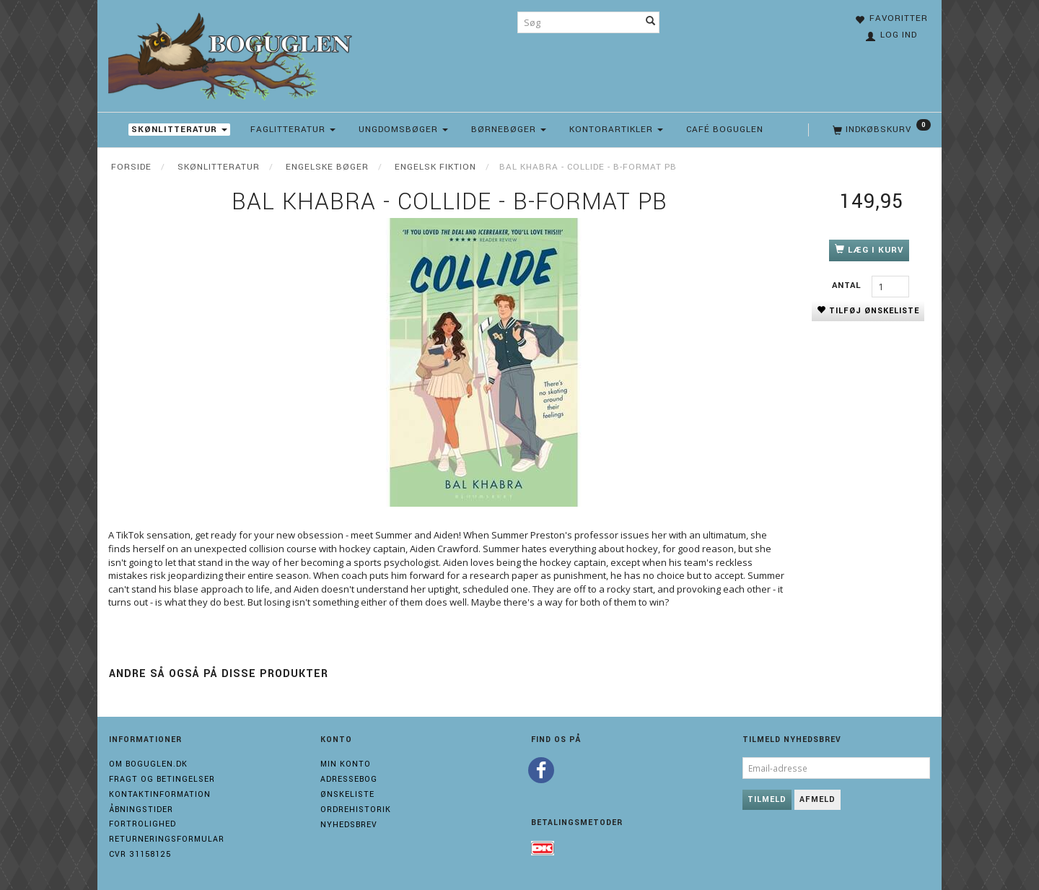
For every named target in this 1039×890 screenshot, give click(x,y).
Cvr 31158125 (140, 854)
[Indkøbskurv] (880, 129)
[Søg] (651, 22)
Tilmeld (767, 799)
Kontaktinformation (160, 794)
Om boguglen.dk (148, 764)
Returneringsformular (166, 839)
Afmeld (817, 799)
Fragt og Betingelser (162, 779)
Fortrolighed (142, 824)
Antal (848, 285)
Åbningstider (141, 809)
